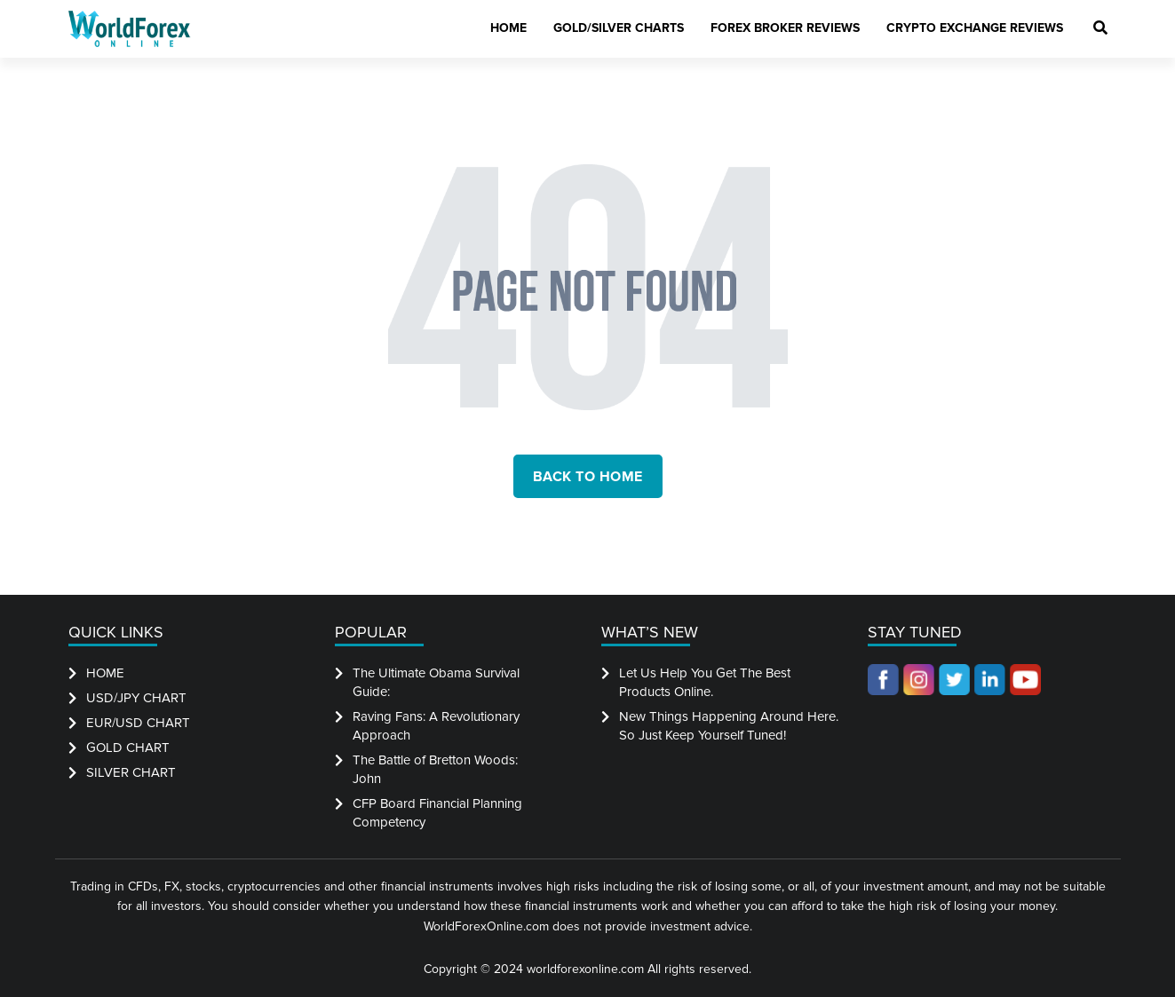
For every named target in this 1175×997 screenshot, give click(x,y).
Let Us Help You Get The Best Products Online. (704, 682)
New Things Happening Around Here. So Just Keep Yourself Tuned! (728, 725)
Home (508, 28)
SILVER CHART (131, 772)
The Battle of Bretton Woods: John (435, 769)
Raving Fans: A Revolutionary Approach (436, 725)
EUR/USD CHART (138, 723)
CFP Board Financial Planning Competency (437, 812)
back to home (588, 477)
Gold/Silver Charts (618, 28)
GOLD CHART (128, 748)
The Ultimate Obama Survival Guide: (436, 682)
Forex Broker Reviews (785, 28)
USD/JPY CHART (136, 698)
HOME (105, 673)
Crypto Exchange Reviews (974, 28)
